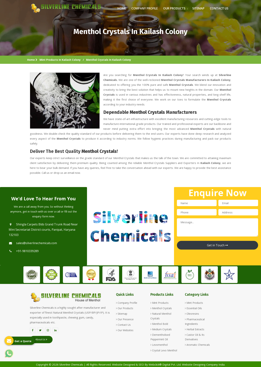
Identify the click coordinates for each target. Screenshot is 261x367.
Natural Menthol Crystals (160, 316)
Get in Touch (217, 245)
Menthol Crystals (161, 308)
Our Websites (124, 330)
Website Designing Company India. (203, 364)
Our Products (175, 8)
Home (121, 8)
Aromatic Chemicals (197, 344)
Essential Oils (193, 308)
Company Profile (144, 8)
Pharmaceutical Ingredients (195, 322)
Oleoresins (192, 313)
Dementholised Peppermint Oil (160, 337)
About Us (41, 339)
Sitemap (198, 8)
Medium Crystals (161, 329)
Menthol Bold (159, 324)
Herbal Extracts (194, 329)
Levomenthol (159, 344)
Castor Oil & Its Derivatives (194, 337)
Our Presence (125, 319)
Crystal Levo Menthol (163, 350)
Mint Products (159, 302)
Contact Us (219, 8)
